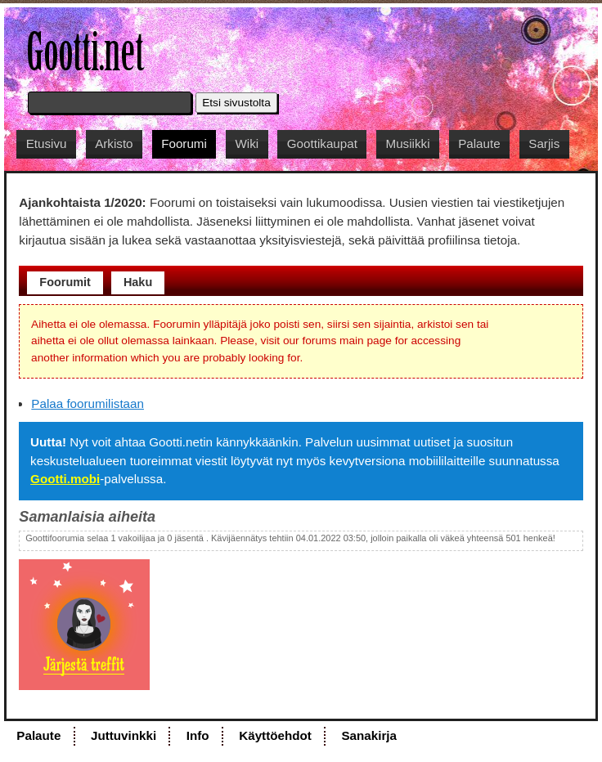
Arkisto (114, 143)
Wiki (246, 143)
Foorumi (184, 143)
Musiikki (408, 143)
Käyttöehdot (275, 735)
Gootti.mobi (65, 479)
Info (197, 735)
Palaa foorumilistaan (87, 403)
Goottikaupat (322, 143)
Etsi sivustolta (236, 102)
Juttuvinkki (123, 735)
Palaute (479, 143)
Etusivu (46, 143)
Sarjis (543, 143)
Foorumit (65, 282)
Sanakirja (369, 735)
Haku (138, 282)
